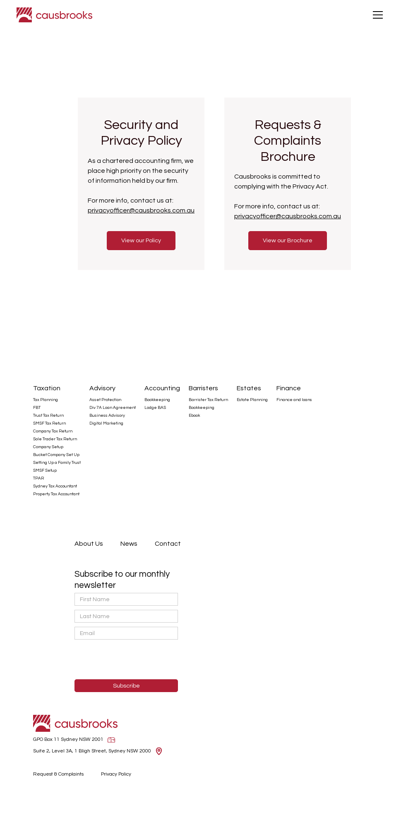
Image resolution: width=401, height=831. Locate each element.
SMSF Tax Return (49, 423)
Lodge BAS (155, 408)
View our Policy (141, 240)
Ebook (194, 415)
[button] (376, 15)
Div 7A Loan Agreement (112, 408)
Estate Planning (252, 400)
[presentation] (117, 660)
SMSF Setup (45, 470)
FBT (37, 408)
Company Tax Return (52, 431)
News (128, 543)
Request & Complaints (58, 774)
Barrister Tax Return (208, 400)
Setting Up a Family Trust (57, 463)
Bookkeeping (157, 400)
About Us (88, 543)
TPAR (38, 478)
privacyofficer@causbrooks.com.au (141, 210)
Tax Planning (45, 400)
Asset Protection (105, 400)
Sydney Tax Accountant (55, 486)
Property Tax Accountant (56, 494)
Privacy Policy (116, 774)
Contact (168, 543)
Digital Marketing (106, 423)
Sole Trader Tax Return (55, 439)
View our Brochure (287, 240)
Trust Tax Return (48, 415)
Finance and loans (294, 400)
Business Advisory (107, 415)
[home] (54, 15)
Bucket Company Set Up (56, 455)
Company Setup (48, 447)
